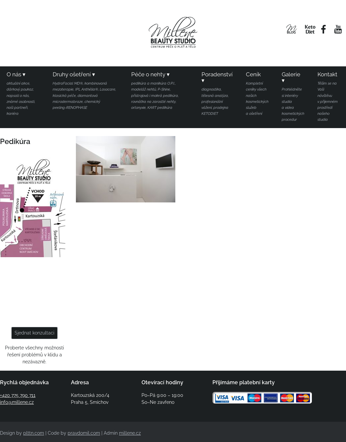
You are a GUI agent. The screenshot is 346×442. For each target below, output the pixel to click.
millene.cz (130, 433)
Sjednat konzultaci (34, 332)
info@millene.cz (17, 402)
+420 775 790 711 (17, 395)
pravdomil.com (84, 433)
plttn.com (33, 433)
